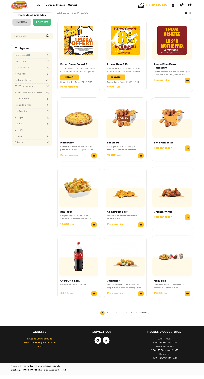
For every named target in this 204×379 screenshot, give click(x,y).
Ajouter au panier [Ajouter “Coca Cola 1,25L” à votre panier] (94, 297)
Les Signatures (22, 115)
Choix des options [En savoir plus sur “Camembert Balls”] (141, 228)
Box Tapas (66, 215)
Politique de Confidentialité (33, 369)
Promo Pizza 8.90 (117, 68)
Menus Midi (20, 77)
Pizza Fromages (22, 102)
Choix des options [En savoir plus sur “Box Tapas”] (94, 228)
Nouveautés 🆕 (22, 59)
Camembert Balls (117, 215)
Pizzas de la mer (23, 108)
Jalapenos (113, 284)
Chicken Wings (163, 215)
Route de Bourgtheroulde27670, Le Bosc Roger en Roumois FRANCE (40, 346)
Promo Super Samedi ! (73, 68)
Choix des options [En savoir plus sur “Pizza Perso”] (94, 159)
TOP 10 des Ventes (24, 90)
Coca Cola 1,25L (70, 284)
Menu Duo (160, 284)
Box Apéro (113, 146)
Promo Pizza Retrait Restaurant (166, 70)
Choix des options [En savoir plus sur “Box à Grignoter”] (187, 152)
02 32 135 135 (156, 5)
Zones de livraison (55, 5)
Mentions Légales (53, 369)
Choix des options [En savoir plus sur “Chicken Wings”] (187, 221)
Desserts (19, 133)
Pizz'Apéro (20, 121)
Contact (72, 5)
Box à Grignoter (163, 146)
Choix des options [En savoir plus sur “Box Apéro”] (141, 159)
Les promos (20, 65)
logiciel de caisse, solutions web (38, 373)
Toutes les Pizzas (23, 84)
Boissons (19, 146)
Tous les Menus (22, 71)
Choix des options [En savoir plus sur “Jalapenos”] (141, 297)
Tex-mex (19, 127)
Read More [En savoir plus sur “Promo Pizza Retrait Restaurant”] (187, 84)
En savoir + (69, 81)
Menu (37, 5)
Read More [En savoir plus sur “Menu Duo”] (187, 297)
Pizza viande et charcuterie (28, 96)
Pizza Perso (67, 146)
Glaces (18, 140)
